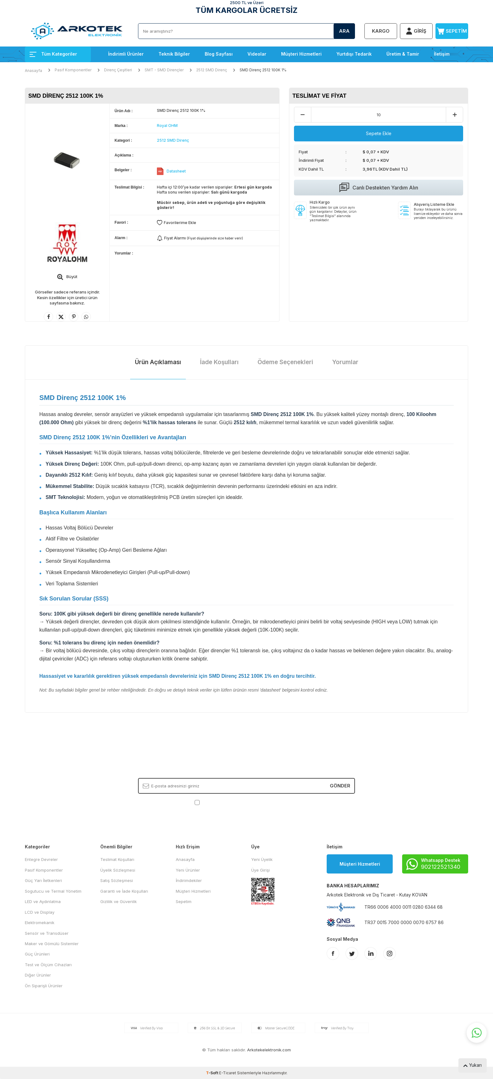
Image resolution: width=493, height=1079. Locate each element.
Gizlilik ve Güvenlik (118, 901)
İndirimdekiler (189, 880)
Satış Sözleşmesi (116, 880)
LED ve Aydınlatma (43, 901)
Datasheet (176, 171)
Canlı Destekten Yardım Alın (378, 188)
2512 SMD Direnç (211, 70)
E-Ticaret (227, 1073)
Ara (344, 31)
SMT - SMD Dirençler (164, 70)
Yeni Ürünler (188, 870)
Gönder (340, 786)
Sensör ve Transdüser (47, 933)
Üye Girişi (260, 870)
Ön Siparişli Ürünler (44, 985)
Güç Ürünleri (37, 953)
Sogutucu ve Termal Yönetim (53, 891)
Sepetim (183, 901)
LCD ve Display (39, 912)
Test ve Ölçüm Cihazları (48, 964)
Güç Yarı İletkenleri (43, 880)
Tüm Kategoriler (53, 54)
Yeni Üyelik (262, 859)
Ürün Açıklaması (158, 362)
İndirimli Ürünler (126, 54)
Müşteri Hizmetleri (301, 54)
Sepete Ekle (378, 133)
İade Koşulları (219, 362)
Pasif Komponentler (73, 70)
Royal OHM (167, 125)
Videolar (256, 54)
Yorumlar (345, 362)
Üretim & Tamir (402, 54)
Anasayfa (33, 70)
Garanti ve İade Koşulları (124, 891)
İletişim (442, 54)
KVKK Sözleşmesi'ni (223, 801)
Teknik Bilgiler (174, 54)
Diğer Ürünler (38, 975)
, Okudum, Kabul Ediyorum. (247, 802)
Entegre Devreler (41, 859)
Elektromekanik (39, 922)
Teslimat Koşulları (117, 859)
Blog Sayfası (219, 54)
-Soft (212, 1073)
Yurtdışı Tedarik (354, 54)
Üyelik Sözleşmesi (117, 870)
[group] (67, 160)
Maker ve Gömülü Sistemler (52, 943)
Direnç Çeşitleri (118, 70)
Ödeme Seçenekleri (285, 362)
